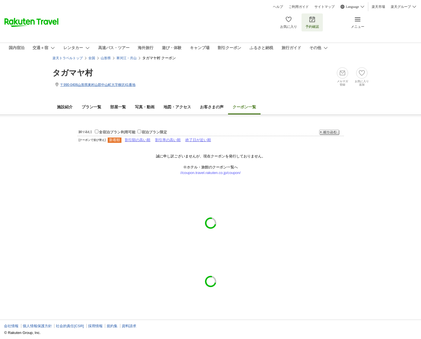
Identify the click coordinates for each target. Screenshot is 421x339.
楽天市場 (378, 7)
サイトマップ (324, 7)
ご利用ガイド (299, 7)
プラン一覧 (91, 107)
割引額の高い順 (137, 140)
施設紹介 (65, 107)
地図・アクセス (177, 107)
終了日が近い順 (198, 140)
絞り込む (329, 132)
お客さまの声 (212, 107)
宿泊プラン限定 (154, 132)
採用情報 (95, 326)
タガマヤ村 (72, 72)
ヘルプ (278, 7)
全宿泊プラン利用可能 (117, 132)
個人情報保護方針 (37, 326)
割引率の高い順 (168, 140)
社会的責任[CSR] (70, 326)
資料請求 (129, 326)
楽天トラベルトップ (67, 58)
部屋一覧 (118, 107)
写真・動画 (145, 107)
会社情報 (11, 326)
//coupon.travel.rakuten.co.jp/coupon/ (210, 173)
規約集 (112, 326)
